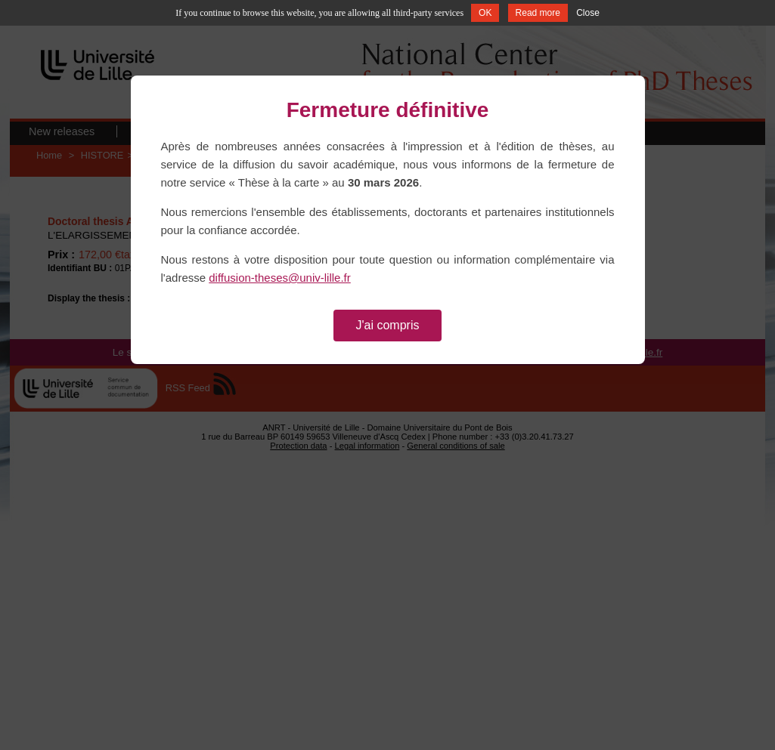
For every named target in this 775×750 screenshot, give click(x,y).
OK (485, 13)
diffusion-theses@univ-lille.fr (280, 277)
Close (588, 13)
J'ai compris (388, 325)
